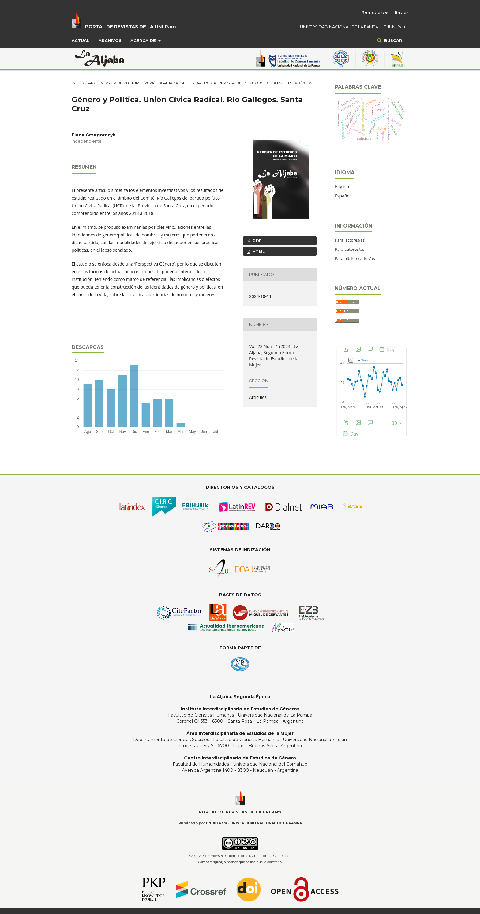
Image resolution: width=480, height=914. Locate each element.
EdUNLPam (395, 26)
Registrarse (375, 12)
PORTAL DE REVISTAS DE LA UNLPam (130, 26)
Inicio (78, 82)
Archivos (110, 40)
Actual (80, 40)
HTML (258, 251)
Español (343, 196)
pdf (256, 240)
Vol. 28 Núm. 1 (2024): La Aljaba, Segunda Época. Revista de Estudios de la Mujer (202, 82)
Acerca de (143, 40)
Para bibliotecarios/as (355, 258)
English (342, 186)
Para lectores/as (350, 240)
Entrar (401, 12)
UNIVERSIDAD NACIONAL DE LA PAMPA (339, 26)
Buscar (392, 40)
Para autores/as (349, 249)
